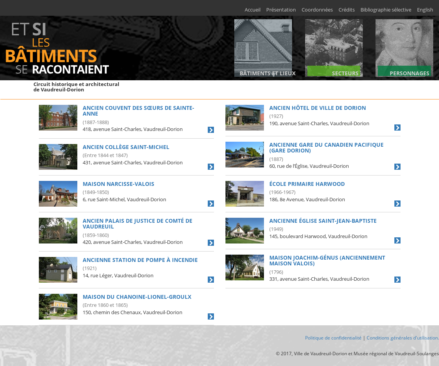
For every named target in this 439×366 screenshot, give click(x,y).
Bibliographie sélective (386, 10)
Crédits (347, 10)
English (425, 10)
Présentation (281, 10)
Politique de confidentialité (333, 338)
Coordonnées (317, 10)
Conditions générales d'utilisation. (403, 338)
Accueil (252, 10)
